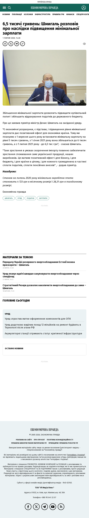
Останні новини (14, 348)
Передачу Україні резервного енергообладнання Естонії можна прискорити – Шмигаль (39, 263)
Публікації (17, 14)
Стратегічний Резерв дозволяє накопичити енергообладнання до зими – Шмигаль (44, 287)
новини (6, 14)
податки (30, 198)
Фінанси (70, 14)
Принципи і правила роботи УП (63, 443)
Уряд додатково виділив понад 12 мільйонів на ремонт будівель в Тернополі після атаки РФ (43, 326)
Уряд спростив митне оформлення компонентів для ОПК (38, 318)
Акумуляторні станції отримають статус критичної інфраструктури (43, 333)
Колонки (28, 14)
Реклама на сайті (24, 440)
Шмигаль (9, 198)
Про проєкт (39, 440)
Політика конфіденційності (60, 440)
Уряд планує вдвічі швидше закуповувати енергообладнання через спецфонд (41, 275)
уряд (20, 198)
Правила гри (58, 14)
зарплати (43, 198)
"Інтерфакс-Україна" (76, 455)
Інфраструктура (42, 14)
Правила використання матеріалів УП (29, 443)
